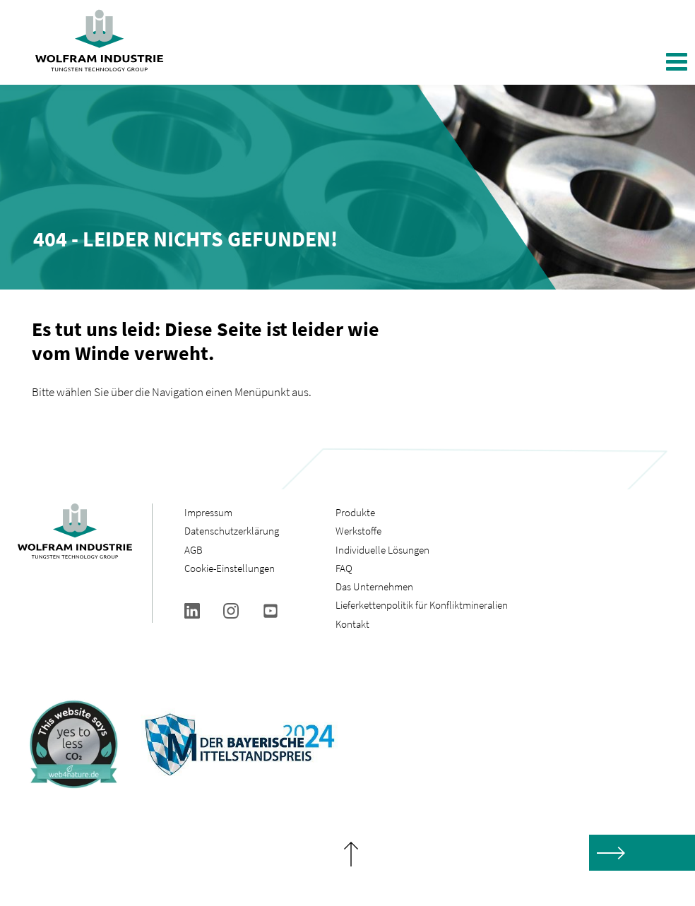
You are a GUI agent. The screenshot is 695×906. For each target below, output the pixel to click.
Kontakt (352, 624)
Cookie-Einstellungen (229, 568)
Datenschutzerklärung (231, 530)
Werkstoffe (358, 530)
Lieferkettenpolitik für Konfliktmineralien (422, 605)
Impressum (208, 512)
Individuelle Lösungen (382, 549)
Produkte (355, 512)
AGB (193, 549)
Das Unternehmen (374, 586)
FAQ (343, 568)
